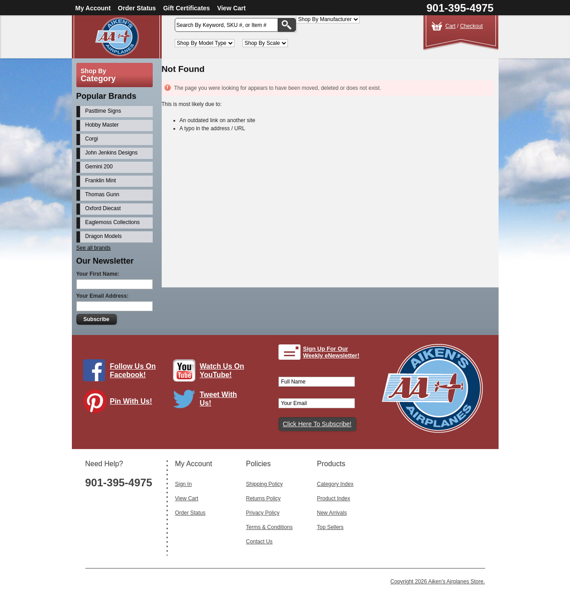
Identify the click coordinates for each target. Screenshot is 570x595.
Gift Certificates (186, 8)
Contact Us (259, 541)
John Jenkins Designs (111, 153)
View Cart (231, 8)
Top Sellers (330, 527)
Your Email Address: (102, 296)
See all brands (93, 248)
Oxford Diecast (103, 208)
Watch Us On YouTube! (222, 370)
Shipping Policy (264, 484)
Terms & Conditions (269, 527)
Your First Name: (97, 274)
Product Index (333, 498)
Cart (451, 26)
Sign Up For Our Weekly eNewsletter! (331, 352)
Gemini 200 (99, 166)
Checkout (471, 26)
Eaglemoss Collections (112, 222)
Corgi (91, 139)
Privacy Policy (263, 513)
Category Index (335, 484)
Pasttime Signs (103, 111)
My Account (93, 8)
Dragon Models (103, 236)
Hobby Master (102, 125)
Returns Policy (263, 498)
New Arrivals (332, 513)
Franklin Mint (100, 180)
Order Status (137, 8)
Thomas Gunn (102, 194)
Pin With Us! (131, 401)
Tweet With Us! (218, 399)
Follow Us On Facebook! (133, 370)
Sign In (183, 484)
